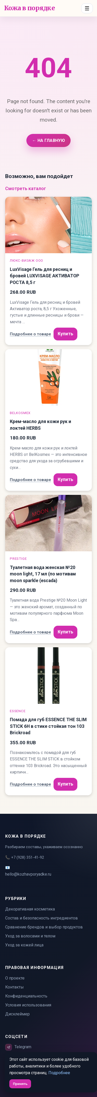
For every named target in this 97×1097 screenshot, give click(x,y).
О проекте (15, 978)
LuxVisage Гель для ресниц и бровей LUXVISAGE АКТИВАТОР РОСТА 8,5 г (44, 276)
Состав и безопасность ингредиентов (41, 918)
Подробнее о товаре (30, 334)
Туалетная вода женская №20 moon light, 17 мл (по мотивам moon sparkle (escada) (43, 574)
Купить (65, 333)
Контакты (14, 987)
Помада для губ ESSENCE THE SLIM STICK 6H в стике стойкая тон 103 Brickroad (48, 726)
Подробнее (59, 1072)
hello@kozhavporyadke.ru (28, 874)
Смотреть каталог (25, 188)
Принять (20, 1084)
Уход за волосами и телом (30, 936)
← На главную (48, 140)
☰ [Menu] (87, 8)
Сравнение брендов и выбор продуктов (44, 927)
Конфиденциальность (26, 996)
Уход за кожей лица (24, 945)
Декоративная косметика (30, 909)
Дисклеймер (17, 1014)
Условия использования (28, 1005)
